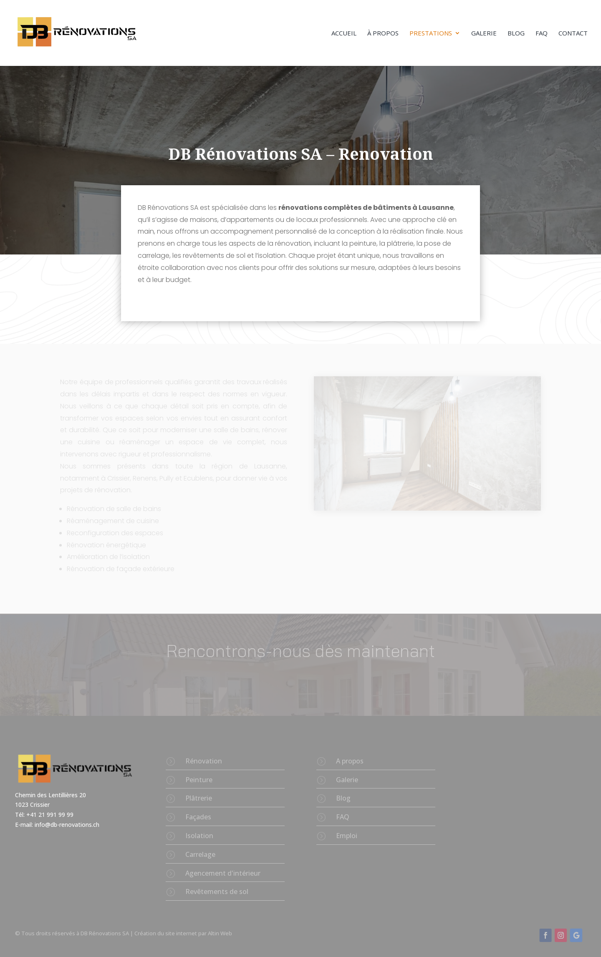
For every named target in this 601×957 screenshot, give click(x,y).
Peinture (198, 779)
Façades (198, 816)
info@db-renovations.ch (67, 825)
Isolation (199, 835)
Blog (516, 33)
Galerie (484, 33)
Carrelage (200, 854)
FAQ (541, 33)
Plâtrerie (198, 798)
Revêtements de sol (216, 891)
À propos (383, 33)
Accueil (343, 33)
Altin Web (220, 933)
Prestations (430, 33)
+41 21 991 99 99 (50, 814)
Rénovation (203, 761)
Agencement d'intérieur (222, 873)
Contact (573, 33)
